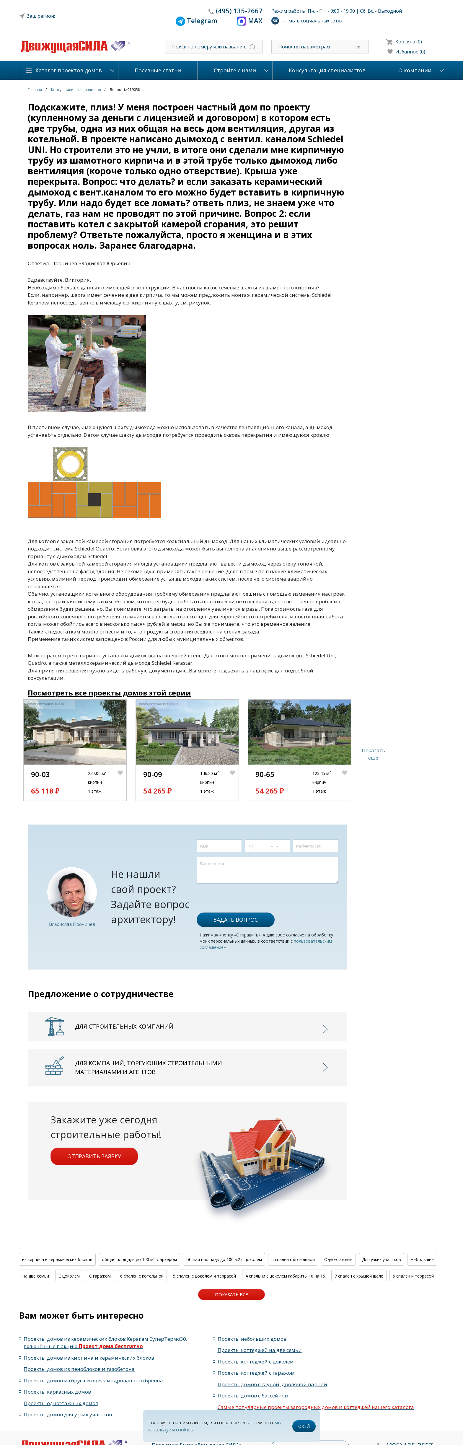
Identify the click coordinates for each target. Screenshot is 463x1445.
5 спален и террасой (413, 1276)
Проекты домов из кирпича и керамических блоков (89, 1357)
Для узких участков (381, 1259)
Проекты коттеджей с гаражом (256, 1372)
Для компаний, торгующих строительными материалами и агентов (148, 1067)
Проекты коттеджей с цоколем (256, 1361)
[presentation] (241, 895)
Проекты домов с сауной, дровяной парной (272, 1384)
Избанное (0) (410, 51)
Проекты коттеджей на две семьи (260, 1350)
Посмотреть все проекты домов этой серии (109, 693)
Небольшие (422, 1259)
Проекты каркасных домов (57, 1391)
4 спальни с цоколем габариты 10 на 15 (285, 1276)
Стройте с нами (235, 70)
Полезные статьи (158, 70)
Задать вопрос (235, 919)
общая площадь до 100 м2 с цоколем (224, 1259)
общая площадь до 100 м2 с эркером (139, 1259)
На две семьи (35, 1276)
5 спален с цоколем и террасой (204, 1276)
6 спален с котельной (142, 1276)
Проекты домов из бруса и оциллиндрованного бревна (93, 1380)
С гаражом (100, 1276)
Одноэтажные (338, 1259)
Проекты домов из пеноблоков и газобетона (79, 1369)
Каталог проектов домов (68, 70)
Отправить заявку (94, 1156)
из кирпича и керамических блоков (57, 1259)
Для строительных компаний (124, 1026)
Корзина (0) (408, 41)
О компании (414, 70)
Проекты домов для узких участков (68, 1414)
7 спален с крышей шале (359, 1276)
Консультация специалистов (327, 70)
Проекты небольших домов (252, 1338)
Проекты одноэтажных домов (61, 1403)
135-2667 (239, 10)
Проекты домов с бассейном (253, 1395)
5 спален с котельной (293, 1259)
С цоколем (69, 1276)
